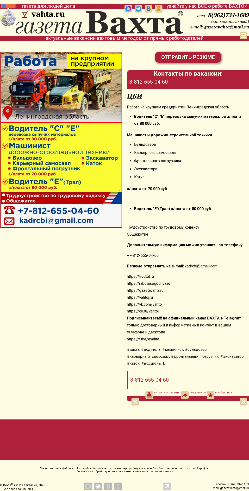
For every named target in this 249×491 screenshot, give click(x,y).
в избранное (219, 395)
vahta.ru (48, 14)
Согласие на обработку (91, 471)
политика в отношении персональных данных (142, 471)
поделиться (193, 395)
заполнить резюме (162, 395)
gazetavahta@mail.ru (226, 27)
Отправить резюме (188, 57)
